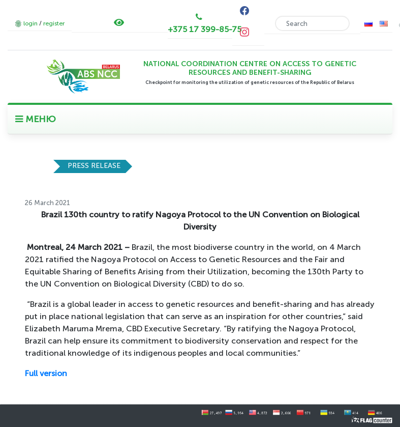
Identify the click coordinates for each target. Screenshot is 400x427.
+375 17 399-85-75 (204, 29)
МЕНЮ (35, 119)
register (54, 23)
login (30, 23)
